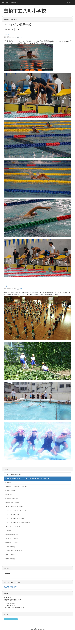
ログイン (70, 2)
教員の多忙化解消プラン (11, 587)
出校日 (6, 286)
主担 (19, 37)
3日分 (7, 573)
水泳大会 (7, 34)
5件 (17, 29)
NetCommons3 (12, 2)
